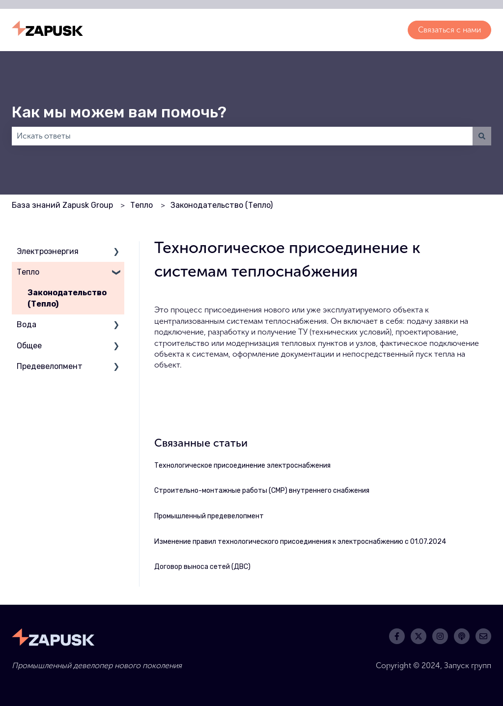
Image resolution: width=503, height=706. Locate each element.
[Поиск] (482, 136)
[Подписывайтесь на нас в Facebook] (397, 636)
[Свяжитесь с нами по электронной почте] (483, 636)
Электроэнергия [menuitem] (48, 251)
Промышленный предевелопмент (209, 516)
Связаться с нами (449, 29)
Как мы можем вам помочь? (119, 112)
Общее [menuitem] (29, 345)
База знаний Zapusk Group (62, 205)
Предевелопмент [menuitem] (50, 366)
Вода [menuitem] (26, 324)
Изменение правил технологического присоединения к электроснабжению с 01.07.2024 (300, 541)
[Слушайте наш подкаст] (462, 636)
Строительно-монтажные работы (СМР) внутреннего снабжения (261, 490)
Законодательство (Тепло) (221, 205)
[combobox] (242, 136)
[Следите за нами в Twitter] (418, 636)
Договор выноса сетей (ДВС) (202, 567)
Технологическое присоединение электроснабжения (242, 465)
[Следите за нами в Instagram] (440, 636)
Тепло (141, 205)
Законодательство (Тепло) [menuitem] (67, 298)
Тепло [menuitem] (28, 272)
